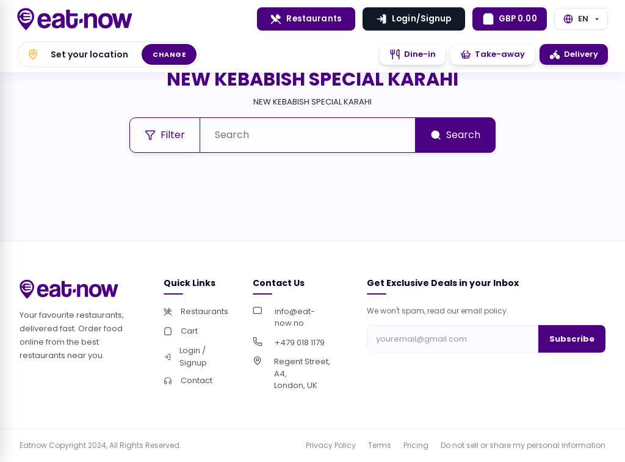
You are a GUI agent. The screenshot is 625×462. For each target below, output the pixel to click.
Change (169, 54)
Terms (379, 445)
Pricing (415, 445)
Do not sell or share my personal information (523, 445)
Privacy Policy (331, 445)
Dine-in (412, 54)
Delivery (573, 54)
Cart (181, 331)
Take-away (492, 54)
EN (575, 18)
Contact (188, 380)
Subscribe (571, 339)
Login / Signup (185, 357)
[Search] (308, 135)
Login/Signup (414, 18)
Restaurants (306, 18)
